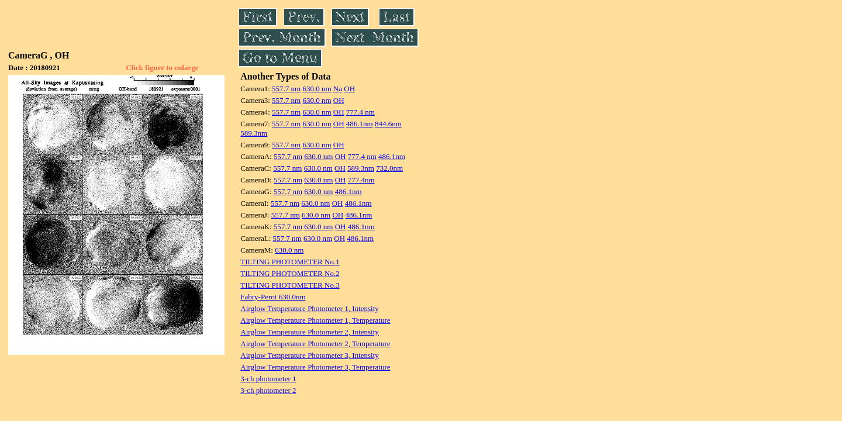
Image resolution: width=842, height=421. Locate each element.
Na (337, 88)
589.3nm (253, 133)
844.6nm (388, 123)
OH (349, 88)
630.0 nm (316, 88)
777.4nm (361, 179)
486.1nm (359, 123)
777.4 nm (360, 112)
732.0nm (389, 168)
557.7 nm (286, 88)
